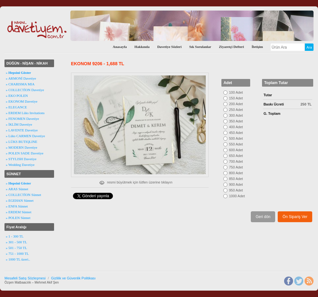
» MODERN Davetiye (21, 147)
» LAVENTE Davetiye (22, 130)
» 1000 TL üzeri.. (18, 259)
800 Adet (236, 173)
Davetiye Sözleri (169, 47)
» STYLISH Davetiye (21, 159)
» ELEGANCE (16, 107)
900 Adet (236, 184)
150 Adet (236, 98)
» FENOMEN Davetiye (22, 119)
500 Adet (236, 138)
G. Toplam (272, 113)
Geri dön (263, 217)
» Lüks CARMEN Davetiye (25, 136)
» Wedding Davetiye (20, 165)
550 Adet (236, 144)
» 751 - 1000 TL (17, 253)
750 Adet (236, 167)
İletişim (257, 47)
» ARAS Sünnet (17, 189)
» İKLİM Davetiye (19, 124)
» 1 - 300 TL (14, 236)
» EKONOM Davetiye (21, 101)
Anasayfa (120, 47)
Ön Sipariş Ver (294, 217)
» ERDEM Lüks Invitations (25, 113)
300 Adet (236, 115)
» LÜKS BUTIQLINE (21, 142)
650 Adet (236, 156)
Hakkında (141, 47)
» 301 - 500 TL (16, 242)
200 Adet (236, 104)
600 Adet (236, 150)
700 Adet (236, 161)
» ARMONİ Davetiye (21, 78)
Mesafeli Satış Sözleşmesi (24, 278)
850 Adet (236, 179)
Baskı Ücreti (274, 104)
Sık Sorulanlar (200, 47)
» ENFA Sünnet (17, 206)
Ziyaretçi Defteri (231, 47)
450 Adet (236, 133)
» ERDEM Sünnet (18, 212)
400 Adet (236, 127)
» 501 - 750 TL (16, 248)
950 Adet (236, 190)
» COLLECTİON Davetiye (25, 90)
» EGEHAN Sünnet (20, 200)
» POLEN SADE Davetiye (25, 153)
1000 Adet (237, 196)
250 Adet (236, 110)
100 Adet (236, 92)
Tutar (268, 95)
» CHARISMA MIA (20, 84)
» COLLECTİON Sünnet (23, 195)
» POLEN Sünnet (18, 218)
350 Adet (236, 121)
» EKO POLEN (17, 96)
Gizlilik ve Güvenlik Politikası (73, 278)
